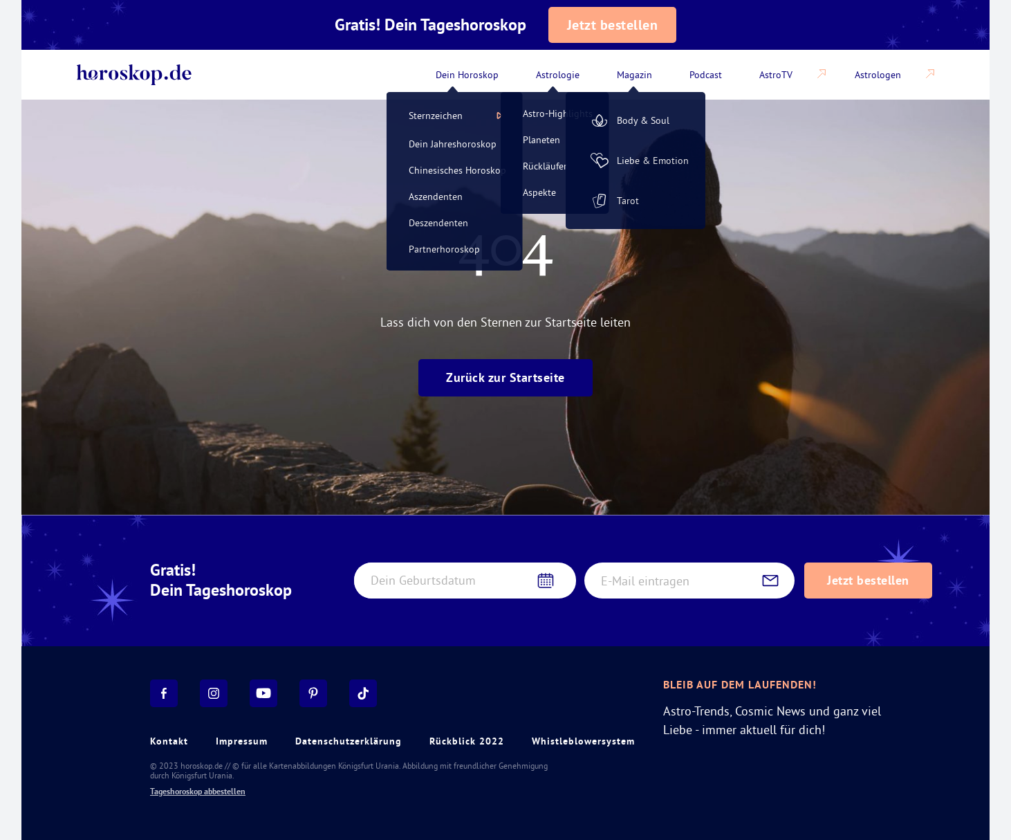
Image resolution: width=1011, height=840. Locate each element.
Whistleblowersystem (583, 741)
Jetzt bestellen (612, 25)
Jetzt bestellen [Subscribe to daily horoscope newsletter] (868, 580)
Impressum (242, 741)
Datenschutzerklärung (348, 741)
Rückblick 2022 (466, 741)
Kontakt (169, 741)
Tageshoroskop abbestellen (197, 791)
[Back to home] (134, 74)
